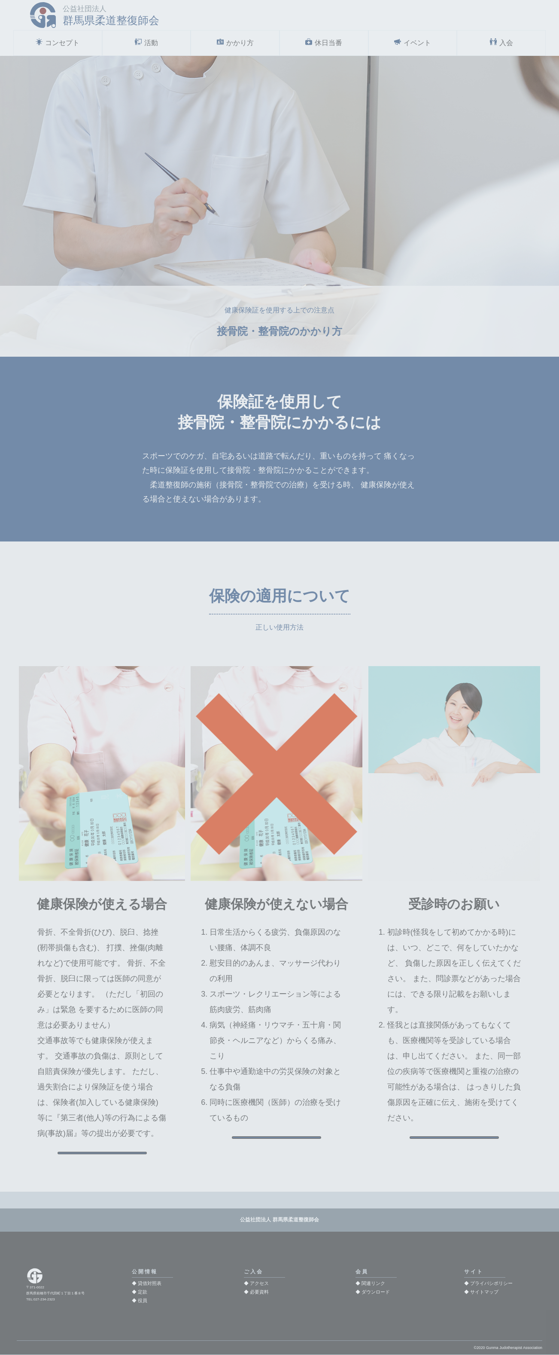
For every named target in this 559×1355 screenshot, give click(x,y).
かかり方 (240, 43)
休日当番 (328, 43)
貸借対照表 (149, 1283)
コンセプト (62, 43)
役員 (142, 1300)
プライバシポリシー (491, 1283)
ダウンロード (376, 1292)
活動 (151, 43)
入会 (506, 43)
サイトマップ (484, 1292)
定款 (142, 1292)
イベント (417, 43)
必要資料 (259, 1292)
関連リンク (373, 1283)
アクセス (259, 1283)
